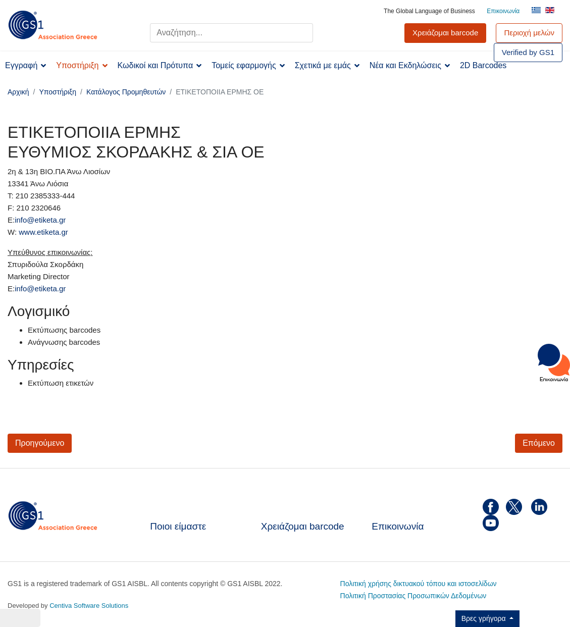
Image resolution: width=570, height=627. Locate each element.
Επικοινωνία (503, 11)
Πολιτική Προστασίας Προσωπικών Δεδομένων (413, 596)
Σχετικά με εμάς (323, 65)
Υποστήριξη (77, 65)
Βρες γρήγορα (484, 618)
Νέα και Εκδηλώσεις (405, 65)
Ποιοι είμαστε (178, 526)
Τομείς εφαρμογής (244, 65)
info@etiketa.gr (40, 220)
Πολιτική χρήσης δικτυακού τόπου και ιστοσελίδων (418, 584)
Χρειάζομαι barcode (302, 526)
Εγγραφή (21, 65)
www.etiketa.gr (43, 232)
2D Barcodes (483, 65)
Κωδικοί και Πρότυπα (155, 65)
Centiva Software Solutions (88, 605)
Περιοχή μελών (529, 32)
